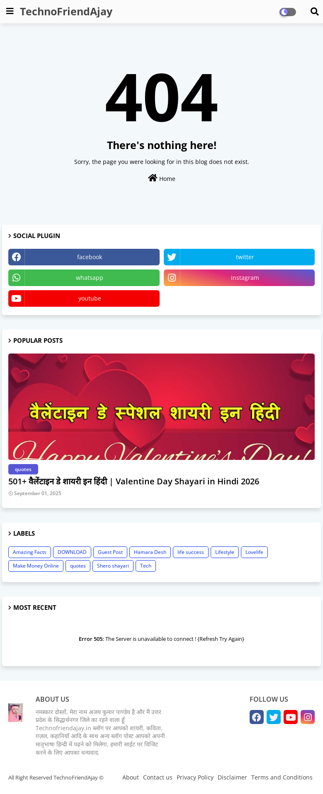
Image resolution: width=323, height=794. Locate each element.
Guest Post (110, 552)
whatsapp (89, 278)
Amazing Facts (29, 552)
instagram (245, 278)
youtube (89, 298)
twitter (245, 257)
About (130, 777)
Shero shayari (113, 565)
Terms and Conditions (282, 777)
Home (161, 178)
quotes (78, 565)
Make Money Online (36, 565)
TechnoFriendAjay (66, 11)
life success (190, 552)
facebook (89, 257)
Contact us (157, 777)
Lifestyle (224, 552)
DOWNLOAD (72, 552)
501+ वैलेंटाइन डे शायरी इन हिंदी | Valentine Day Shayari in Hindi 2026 (133, 481)
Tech (145, 565)
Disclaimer (232, 777)
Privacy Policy (195, 777)
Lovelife (254, 552)
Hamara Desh (150, 552)
